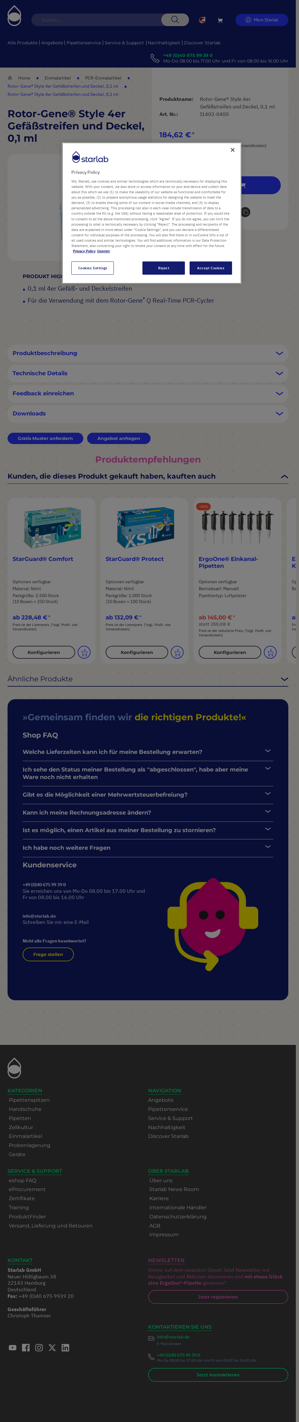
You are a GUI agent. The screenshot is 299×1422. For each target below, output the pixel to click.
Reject (163, 268)
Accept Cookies (210, 268)
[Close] (233, 150)
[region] (151, 213)
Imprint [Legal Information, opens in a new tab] (103, 251)
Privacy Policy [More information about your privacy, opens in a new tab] (84, 251)
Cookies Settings (92, 268)
